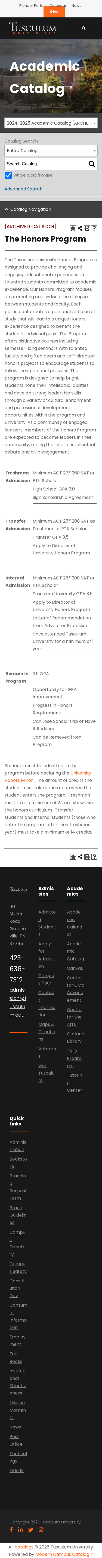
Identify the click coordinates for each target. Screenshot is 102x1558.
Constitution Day (17, 1288)
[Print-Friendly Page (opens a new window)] (87, 228)
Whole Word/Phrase (32, 175)
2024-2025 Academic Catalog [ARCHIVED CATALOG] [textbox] (52, 123)
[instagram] (41, 1530)
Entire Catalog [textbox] (22, 150)
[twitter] (30, 1530)
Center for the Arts (74, 1017)
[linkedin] (20, 1530)
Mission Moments (18, 1410)
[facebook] (11, 1530)
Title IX (17, 1470)
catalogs (24, 1547)
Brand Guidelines (18, 1215)
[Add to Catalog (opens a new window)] (73, 228)
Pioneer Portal (31, 5)
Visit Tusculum (46, 1073)
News (76, 5)
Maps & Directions (46, 1031)
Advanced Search (23, 189)
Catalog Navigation (30, 209)
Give (54, 11)
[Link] (32, 28)
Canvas (75, 968)
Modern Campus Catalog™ (64, 1554)
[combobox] (51, 123)
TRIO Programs (74, 1058)
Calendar (58, 5)
